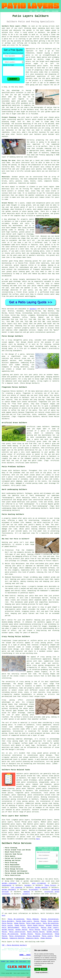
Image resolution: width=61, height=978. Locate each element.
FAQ (17, 961)
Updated (12, 961)
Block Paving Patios (35, 932)
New (7, 961)
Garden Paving (7, 929)
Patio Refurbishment (10, 927)
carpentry (26, 894)
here (38, 839)
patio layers (7, 323)
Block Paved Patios (35, 925)
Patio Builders (8, 921)
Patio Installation (17, 936)
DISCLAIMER (55, 11)
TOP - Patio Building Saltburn (14, 945)
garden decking (41, 887)
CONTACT (47, 11)
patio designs (46, 755)
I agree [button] (37, 969)
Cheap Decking (46, 938)
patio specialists (31, 773)
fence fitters (50, 885)
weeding (27, 891)
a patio (5, 39)
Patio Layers (47, 929)
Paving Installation (49, 919)
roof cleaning (16, 887)
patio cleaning (8, 788)
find (8, 820)
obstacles (10, 130)
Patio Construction (17, 932)
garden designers (9, 889)
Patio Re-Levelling (16, 919)
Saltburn (33, 309)
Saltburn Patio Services (16, 843)
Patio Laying (53, 921)
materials (16, 105)
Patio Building (33, 936)
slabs (4, 45)
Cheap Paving (19, 923)
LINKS (36, 11)
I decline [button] (44, 969)
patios (28, 63)
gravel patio (12, 271)
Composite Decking (17, 938)
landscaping (6, 885)
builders (28, 885)
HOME (31, 11)
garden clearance (9, 883)
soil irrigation (39, 883)
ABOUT (41, 11)
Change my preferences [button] (41, 972)
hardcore (45, 153)
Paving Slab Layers (24, 921)
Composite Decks (32, 938)
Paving (36, 921)
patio (4, 36)
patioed (51, 123)
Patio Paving (7, 923)
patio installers (23, 810)
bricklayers (33, 889)
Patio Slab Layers (33, 923)
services (53, 894)
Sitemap (3, 961)
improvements (35, 881)
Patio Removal (33, 919)
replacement (49, 80)
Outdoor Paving (52, 925)
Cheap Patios (20, 925)
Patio (4, 309)
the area (5, 126)
